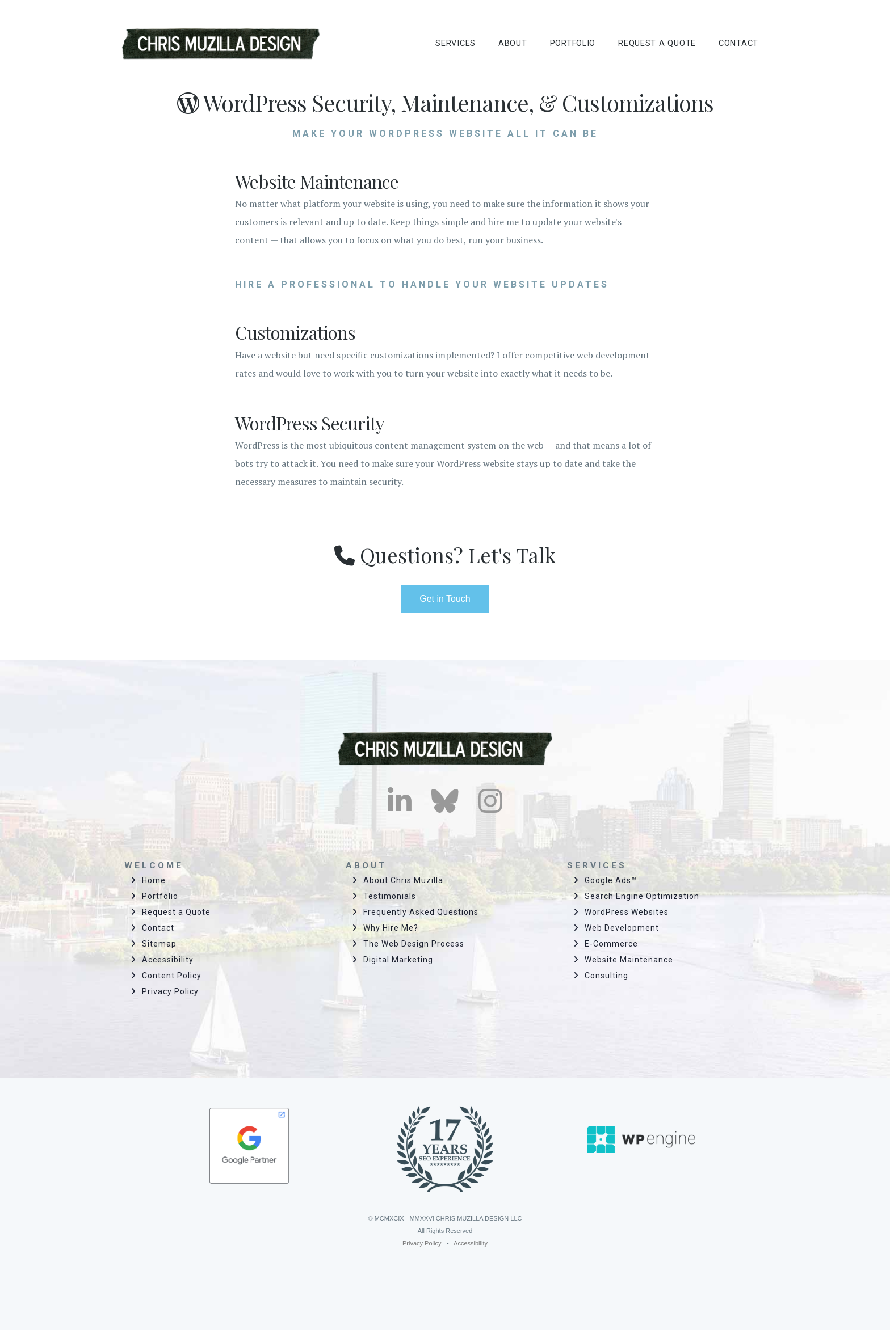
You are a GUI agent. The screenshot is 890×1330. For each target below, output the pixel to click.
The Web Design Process (413, 943)
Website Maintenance (629, 959)
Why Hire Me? (390, 927)
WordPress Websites (627, 912)
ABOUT (512, 43)
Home (154, 880)
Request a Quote (176, 912)
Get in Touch (445, 598)
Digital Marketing (398, 959)
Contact (158, 927)
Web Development (622, 927)
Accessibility (168, 959)
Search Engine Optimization (642, 896)
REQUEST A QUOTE (657, 43)
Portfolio (160, 896)
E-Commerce (611, 943)
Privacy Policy (170, 991)
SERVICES (455, 43)
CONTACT (738, 43)
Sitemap (159, 943)
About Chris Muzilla (403, 880)
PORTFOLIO (572, 43)
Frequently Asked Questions (420, 912)
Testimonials (389, 896)
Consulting (606, 975)
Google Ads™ (611, 880)
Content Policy (171, 975)
